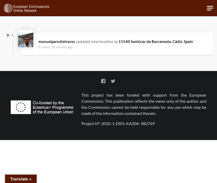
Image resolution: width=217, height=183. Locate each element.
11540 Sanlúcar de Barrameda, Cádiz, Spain (156, 41)
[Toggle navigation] (210, 8)
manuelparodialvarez (56, 41)
